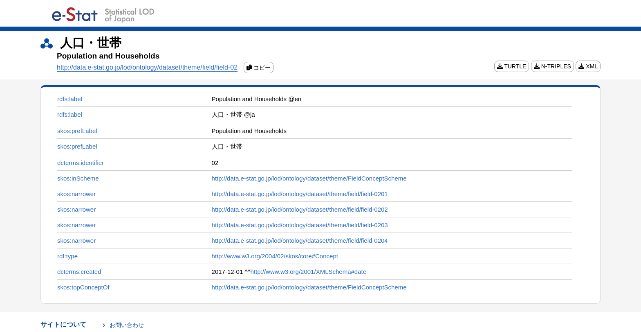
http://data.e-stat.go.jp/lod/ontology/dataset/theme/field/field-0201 (300, 193)
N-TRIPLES (552, 66)
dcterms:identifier (80, 162)
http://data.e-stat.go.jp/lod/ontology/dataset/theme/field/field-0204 (300, 240)
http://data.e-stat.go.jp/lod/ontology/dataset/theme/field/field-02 (147, 67)
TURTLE (512, 66)
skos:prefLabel (77, 130)
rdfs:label (69, 98)
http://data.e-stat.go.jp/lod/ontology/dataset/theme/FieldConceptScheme (309, 178)
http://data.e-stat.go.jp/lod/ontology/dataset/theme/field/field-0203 (300, 224)
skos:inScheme (78, 178)
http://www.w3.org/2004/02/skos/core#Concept (275, 256)
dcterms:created (79, 271)
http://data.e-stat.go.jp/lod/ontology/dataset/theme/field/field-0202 (300, 209)
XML (588, 66)
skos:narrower (76, 193)
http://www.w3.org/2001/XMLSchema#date (309, 271)
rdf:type (67, 256)
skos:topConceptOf (83, 287)
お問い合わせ (127, 325)
